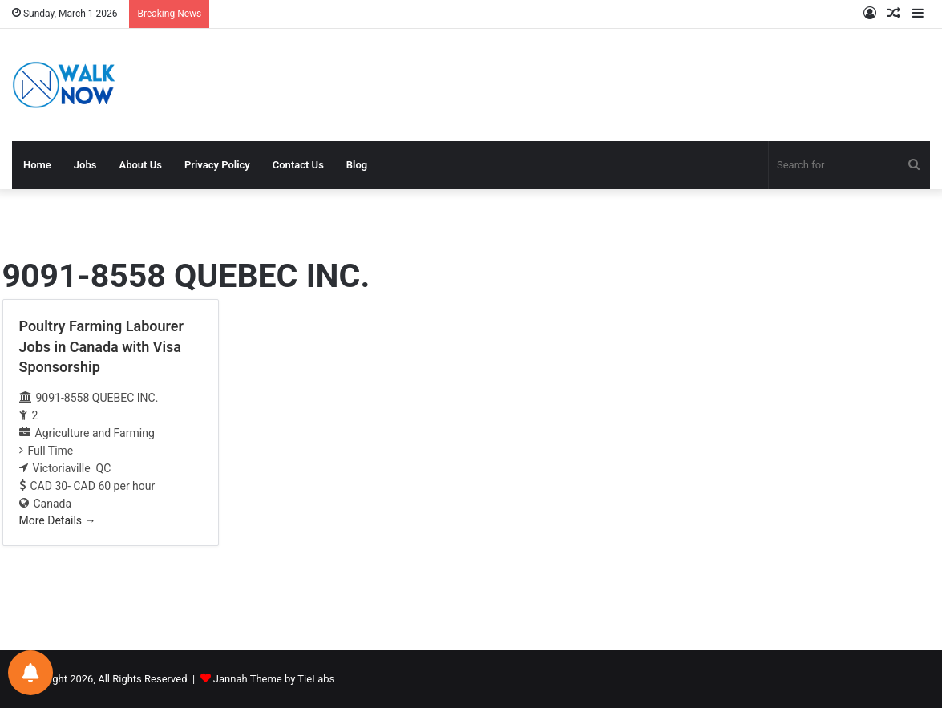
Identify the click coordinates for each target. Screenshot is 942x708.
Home (37, 165)
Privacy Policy (217, 165)
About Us (140, 165)
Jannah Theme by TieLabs (273, 679)
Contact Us (298, 165)
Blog (356, 165)
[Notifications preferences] (30, 672)
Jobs (85, 165)
